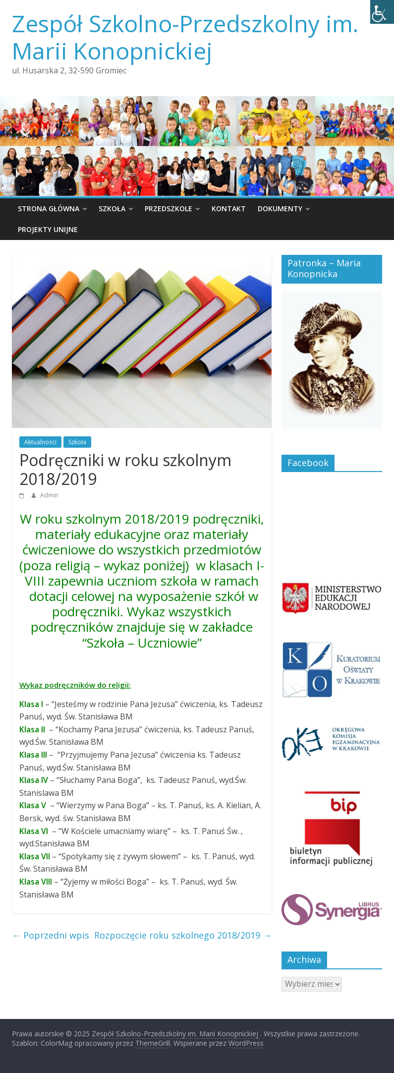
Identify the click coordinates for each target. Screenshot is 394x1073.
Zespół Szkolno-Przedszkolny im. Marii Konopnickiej (185, 37)
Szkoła (112, 208)
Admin (49, 495)
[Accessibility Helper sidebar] (382, 12)
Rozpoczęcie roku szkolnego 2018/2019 (183, 935)
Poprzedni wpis (50, 935)
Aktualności (40, 442)
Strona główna (48, 208)
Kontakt (229, 208)
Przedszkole (168, 208)
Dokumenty (280, 208)
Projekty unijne (48, 229)
